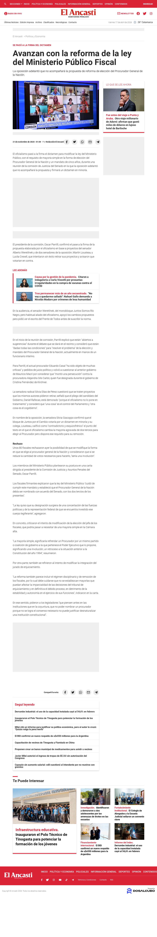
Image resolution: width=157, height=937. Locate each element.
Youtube (60, 880)
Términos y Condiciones (87, 880)
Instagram (53, 880)
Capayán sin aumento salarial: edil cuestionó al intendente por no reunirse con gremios (55, 765)
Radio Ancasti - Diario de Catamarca (13, 13)
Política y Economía (42, 4)
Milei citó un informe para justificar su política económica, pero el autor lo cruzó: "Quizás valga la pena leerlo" (56, 728)
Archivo (38, 22)
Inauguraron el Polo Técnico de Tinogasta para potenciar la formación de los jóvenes (54, 719)
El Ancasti (18, 36)
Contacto (72, 22)
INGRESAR (148, 4)
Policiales (60, 4)
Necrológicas (61, 22)
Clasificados (48, 22)
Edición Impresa (27, 22)
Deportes (98, 4)
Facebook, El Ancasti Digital (41, 880)
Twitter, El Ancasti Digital (47, 880)
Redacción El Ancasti (55, 142)
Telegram (72, 880)
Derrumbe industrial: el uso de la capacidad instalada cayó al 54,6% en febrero (55, 711)
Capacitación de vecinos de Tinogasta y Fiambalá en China (45, 742)
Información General (79, 4)
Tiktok (66, 880)
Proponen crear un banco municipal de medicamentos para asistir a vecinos (53, 749)
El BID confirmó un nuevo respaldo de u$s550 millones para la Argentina (52, 736)
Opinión (109, 4)
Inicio (27, 4)
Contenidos (121, 4)
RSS (111, 880)
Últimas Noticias (11, 22)
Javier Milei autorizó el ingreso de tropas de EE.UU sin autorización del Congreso (51, 757)
